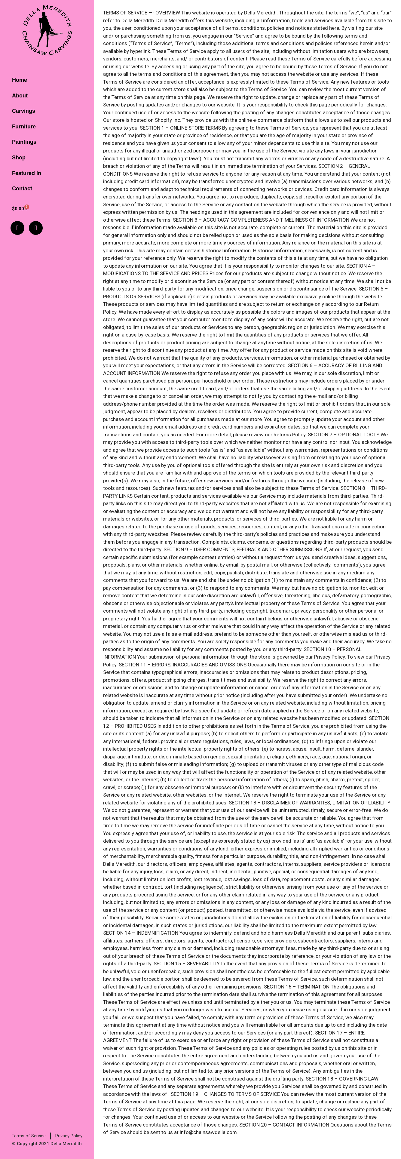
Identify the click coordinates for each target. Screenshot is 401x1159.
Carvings (23, 111)
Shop (19, 158)
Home (19, 80)
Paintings (24, 142)
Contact (22, 189)
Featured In (26, 173)
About (20, 96)
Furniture (24, 127)
